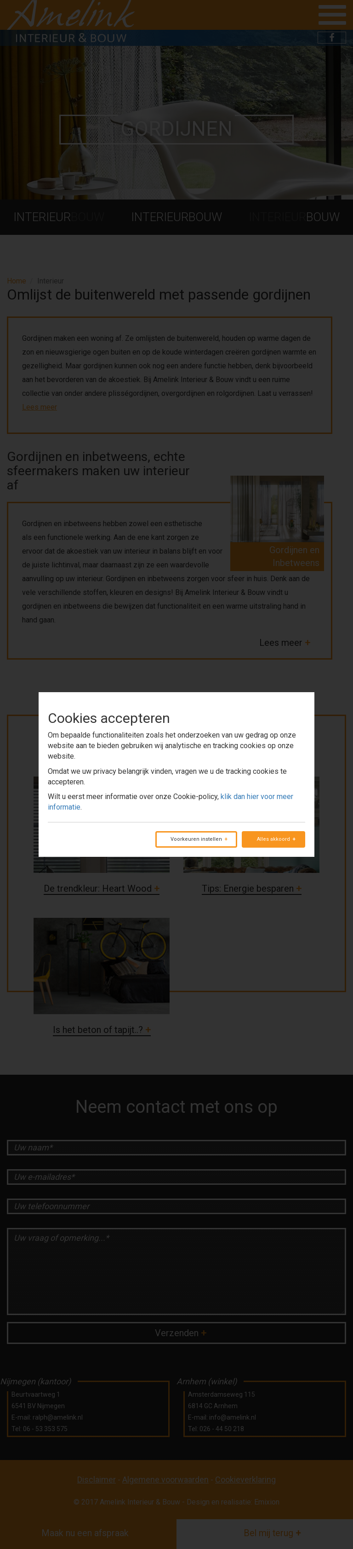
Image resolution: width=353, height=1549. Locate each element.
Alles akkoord (273, 839)
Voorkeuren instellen (196, 839)
